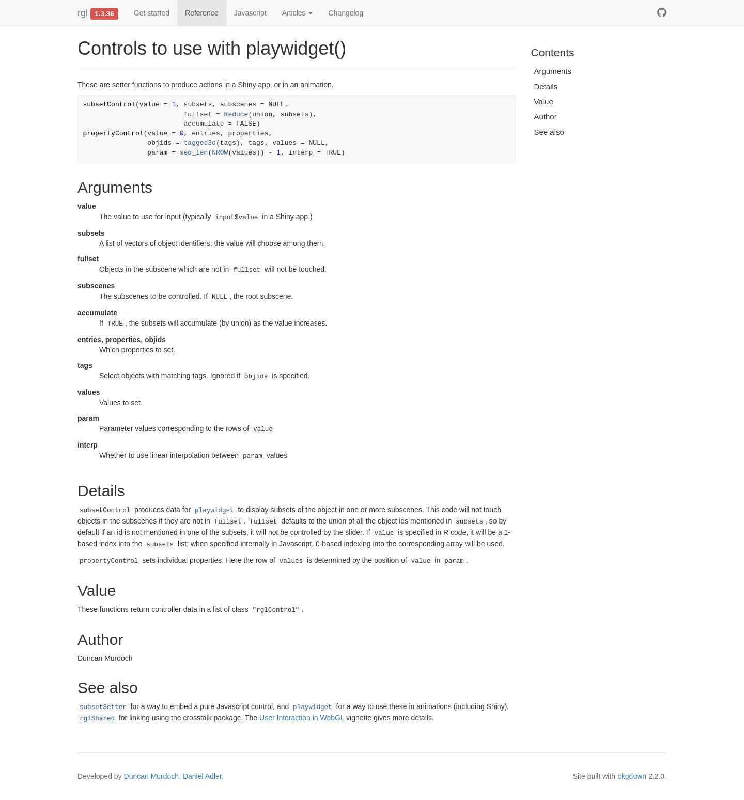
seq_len (194, 153)
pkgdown (631, 776)
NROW (220, 153)
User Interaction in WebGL (301, 718)
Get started (151, 13)
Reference (202, 13)
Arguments (553, 71)
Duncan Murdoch (151, 776)
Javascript (250, 13)
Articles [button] (297, 13)
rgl (83, 13)
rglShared (97, 718)
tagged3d (200, 143)
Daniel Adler (202, 776)
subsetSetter (103, 707)
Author (545, 116)
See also (549, 132)
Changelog (345, 13)
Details (546, 86)
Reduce (236, 114)
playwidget (214, 510)
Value (543, 101)
